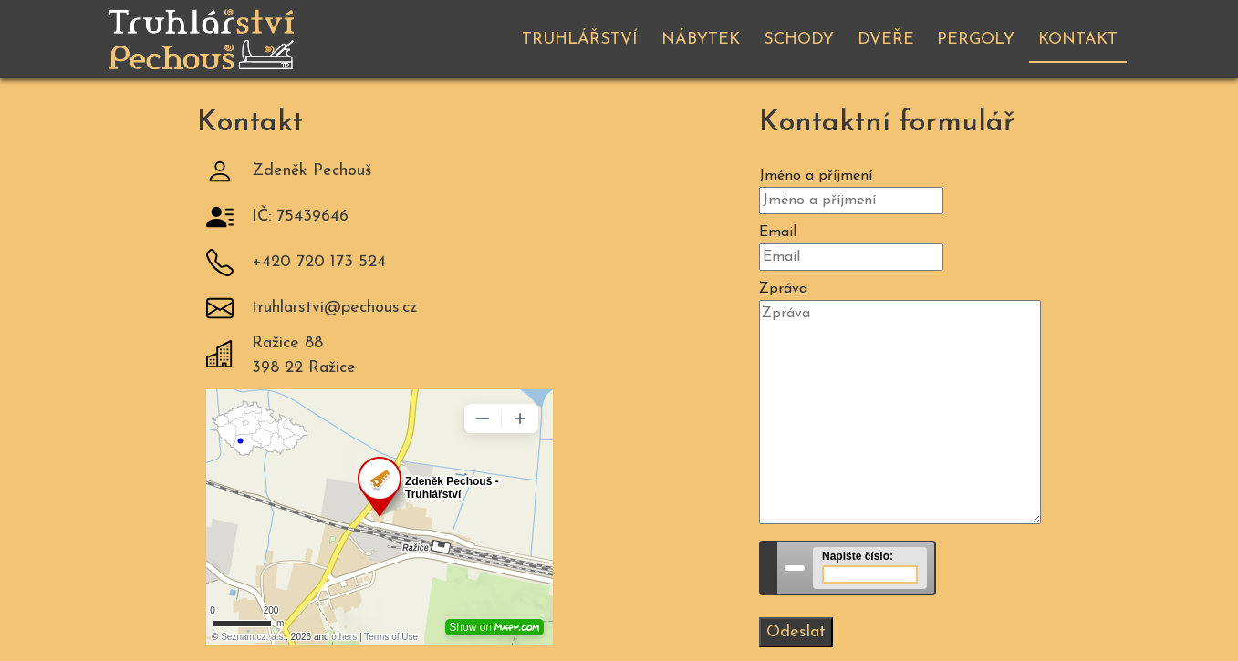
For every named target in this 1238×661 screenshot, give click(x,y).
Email (777, 232)
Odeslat (796, 632)
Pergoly (975, 39)
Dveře (886, 39)
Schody (799, 39)
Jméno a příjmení (815, 176)
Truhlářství (580, 39)
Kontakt (1078, 39)
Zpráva (783, 289)
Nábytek (700, 39)
